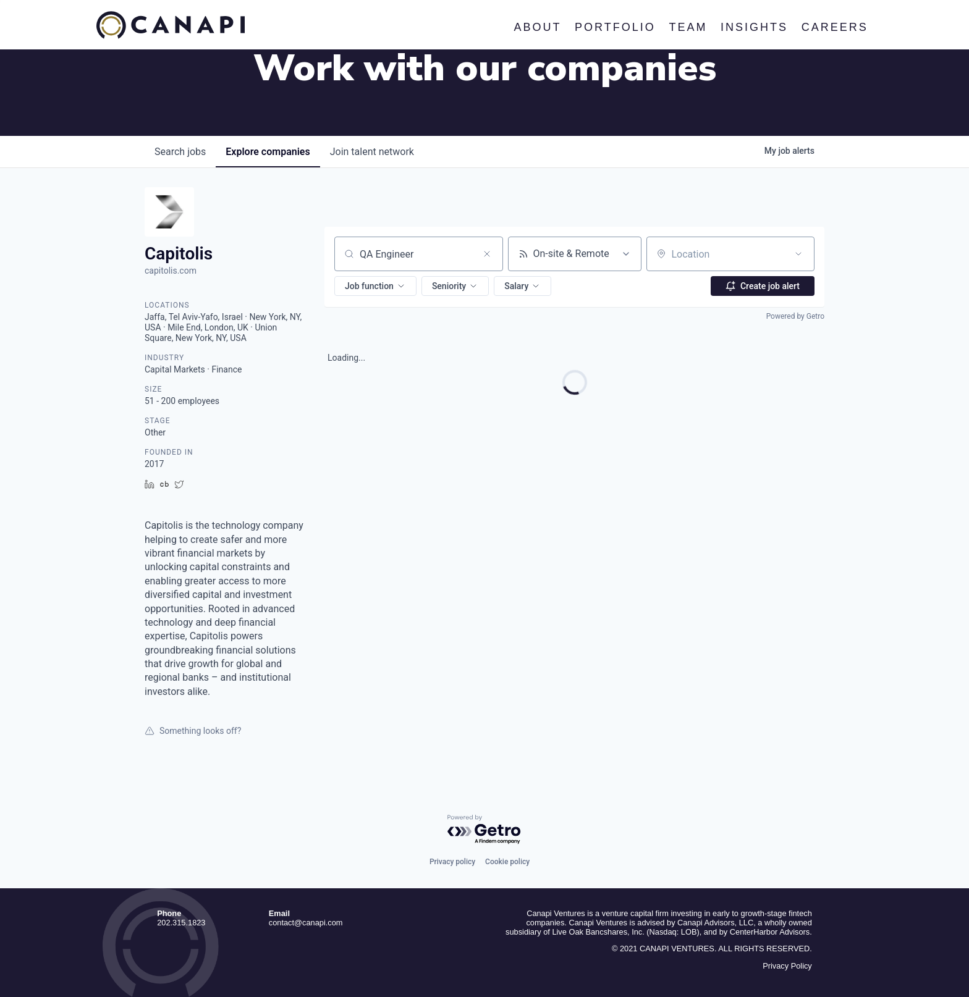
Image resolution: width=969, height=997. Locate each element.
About (537, 27)
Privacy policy (452, 861)
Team (688, 27)
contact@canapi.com (306, 922)
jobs (180, 152)
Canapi (170, 25)
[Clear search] (487, 253)
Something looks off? (193, 731)
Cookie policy (507, 861)
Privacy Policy (787, 965)
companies (268, 152)
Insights (754, 27)
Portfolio (615, 27)
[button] (375, 286)
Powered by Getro (795, 316)
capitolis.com (171, 271)
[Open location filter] (798, 253)
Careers (834, 27)
